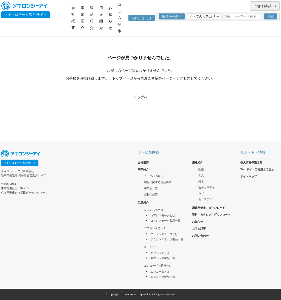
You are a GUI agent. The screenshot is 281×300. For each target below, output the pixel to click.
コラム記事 (119, 17)
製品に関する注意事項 (158, 182)
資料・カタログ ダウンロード (211, 214)
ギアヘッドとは (160, 252)
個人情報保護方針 (251, 162)
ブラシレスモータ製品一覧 (166, 239)
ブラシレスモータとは (164, 234)
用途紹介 (101, 18)
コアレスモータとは (162, 215)
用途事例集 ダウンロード (208, 207)
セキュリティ (206, 187)
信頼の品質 (151, 194)
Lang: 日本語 (265, 6)
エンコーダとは (160, 271)
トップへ (140, 97)
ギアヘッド (151, 246)
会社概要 (73, 18)
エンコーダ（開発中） (158, 265)
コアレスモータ (153, 209)
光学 (201, 181)
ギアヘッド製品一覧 (162, 258)
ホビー (202, 193)
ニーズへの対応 (153, 176)
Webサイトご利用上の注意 (257, 169)
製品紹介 (92, 18)
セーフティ (205, 199)
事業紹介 (82, 18)
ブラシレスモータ (155, 228)
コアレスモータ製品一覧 (165, 220)
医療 (201, 169)
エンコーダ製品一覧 (162, 276)
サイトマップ (248, 176)
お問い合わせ (141, 18)
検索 (270, 16)
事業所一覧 (151, 188)
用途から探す (172, 16)
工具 (201, 175)
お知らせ (110, 18)
